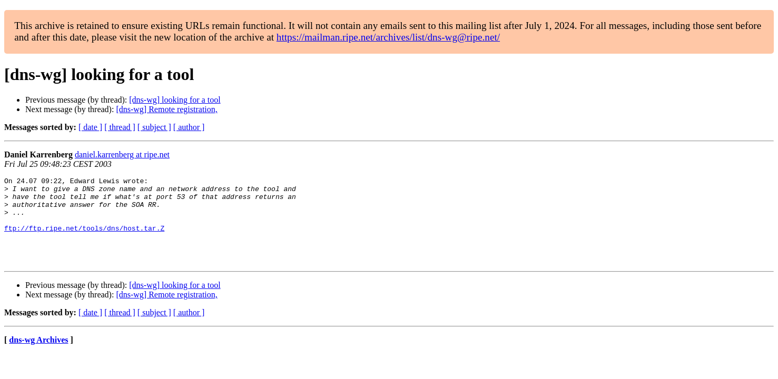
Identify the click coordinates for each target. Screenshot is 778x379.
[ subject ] (154, 127)
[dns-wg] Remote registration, (166, 109)
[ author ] (189, 127)
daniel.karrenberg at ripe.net (122, 154)
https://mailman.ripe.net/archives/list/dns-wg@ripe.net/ (388, 37)
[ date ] (90, 127)
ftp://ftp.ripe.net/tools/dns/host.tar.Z (84, 239)
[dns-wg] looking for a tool (174, 99)
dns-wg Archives (38, 357)
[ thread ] (119, 127)
